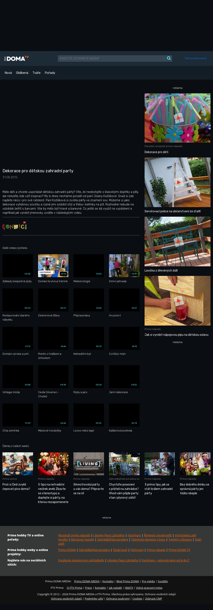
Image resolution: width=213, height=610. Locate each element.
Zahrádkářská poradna (112, 539)
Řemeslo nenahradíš (158, 535)
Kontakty (108, 581)
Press (88, 588)
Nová (8, 73)
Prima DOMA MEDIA (86, 581)
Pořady (50, 73)
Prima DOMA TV (179, 550)
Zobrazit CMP (153, 598)
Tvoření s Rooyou (180, 539)
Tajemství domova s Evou (148, 539)
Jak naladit (115, 588)
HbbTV (129, 588)
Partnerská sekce (195, 58)
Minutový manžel (82, 539)
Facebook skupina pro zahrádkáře (81, 560)
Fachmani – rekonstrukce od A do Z (165, 560)
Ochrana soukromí (118, 598)
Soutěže (163, 581)
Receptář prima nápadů (74, 535)
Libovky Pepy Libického (109, 535)
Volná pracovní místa (149, 588)
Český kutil (120, 550)
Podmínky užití (94, 598)
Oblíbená (22, 73)
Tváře (36, 73)
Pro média (148, 581)
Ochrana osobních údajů (66, 598)
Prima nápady (156, 550)
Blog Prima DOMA (127, 581)
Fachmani (134, 535)
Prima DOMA (67, 550)
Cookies (137, 598)
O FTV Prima (74, 588)
